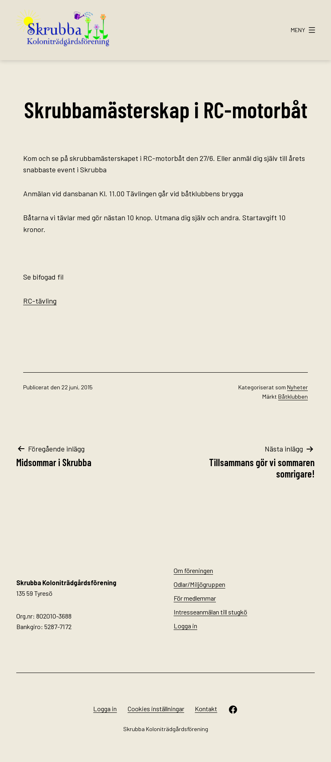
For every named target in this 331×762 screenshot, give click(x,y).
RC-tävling (40, 300)
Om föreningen (193, 570)
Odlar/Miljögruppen (199, 584)
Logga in (185, 626)
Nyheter (297, 387)
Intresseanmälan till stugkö (210, 612)
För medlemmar (195, 598)
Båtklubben (293, 396)
